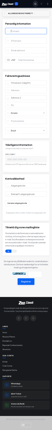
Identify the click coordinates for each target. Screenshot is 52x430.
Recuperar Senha (9, 370)
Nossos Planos (8, 337)
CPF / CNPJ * (10, 154)
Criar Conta (7, 366)
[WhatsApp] (26, 318)
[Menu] (48, 4)
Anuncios (6, 349)
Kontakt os (7, 341)
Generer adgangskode (17, 203)
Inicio (4, 332)
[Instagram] (19, 318)
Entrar (4, 362)
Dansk (26, 425)
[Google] (33, 318)
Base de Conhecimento (12, 345)
